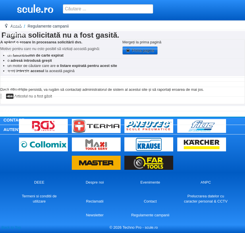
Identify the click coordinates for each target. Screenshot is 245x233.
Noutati (12, 44)
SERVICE (12, 91)
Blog (9, 110)
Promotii (14, 34)
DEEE (39, 182)
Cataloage (16, 72)
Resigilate (16, 53)
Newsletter (94, 215)
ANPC (205, 182)
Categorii (15, 25)
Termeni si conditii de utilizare (39, 198)
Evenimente (150, 182)
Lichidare (15, 63)
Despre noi (95, 182)
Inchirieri (15, 101)
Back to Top (11, 227)
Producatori (19, 82)
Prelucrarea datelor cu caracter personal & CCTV (206, 198)
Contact (13, 120)
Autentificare (20, 129)
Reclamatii (95, 201)
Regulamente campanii (150, 215)
